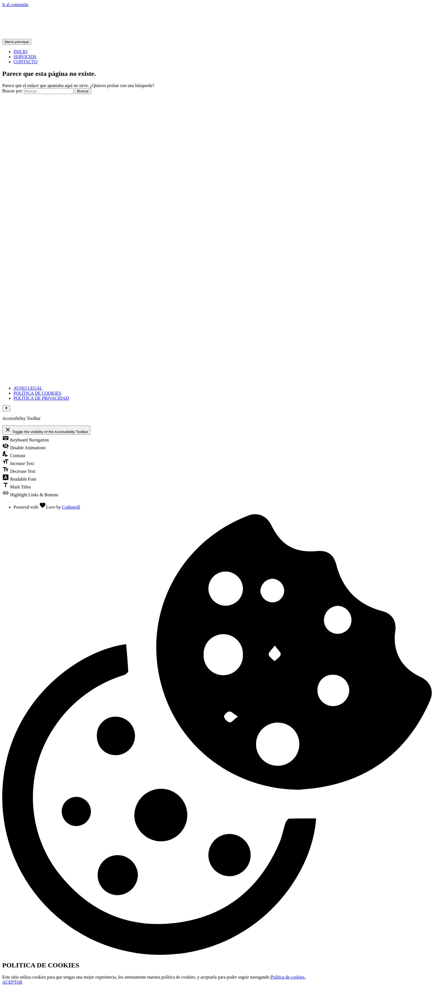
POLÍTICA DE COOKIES (37, 393)
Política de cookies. (288, 977)
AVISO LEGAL (27, 388)
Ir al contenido (15, 4)
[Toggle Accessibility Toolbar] (6, 408)
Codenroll (71, 507)
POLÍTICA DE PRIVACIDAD (41, 398)
